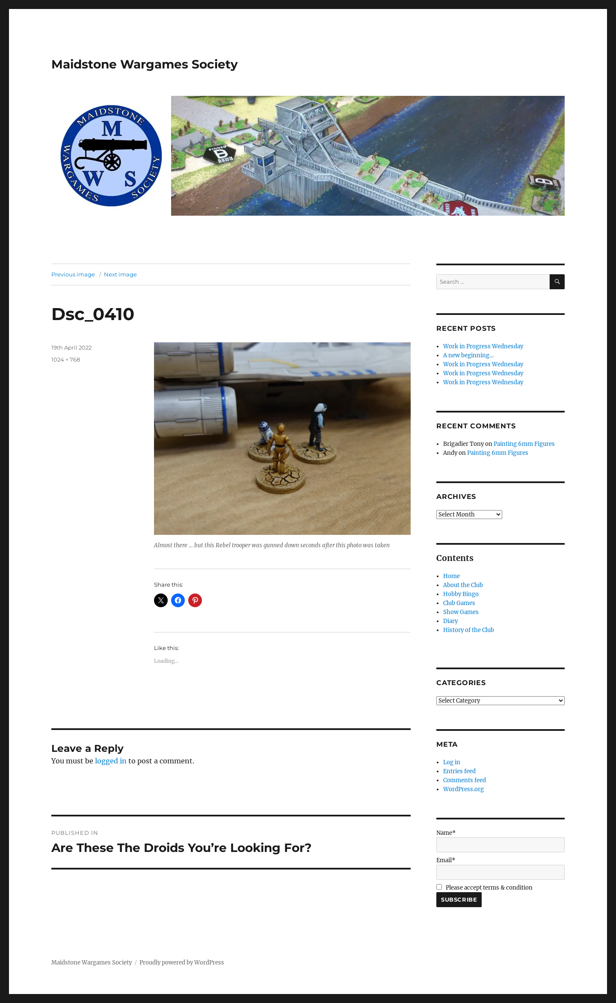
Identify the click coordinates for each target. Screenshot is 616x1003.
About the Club (463, 585)
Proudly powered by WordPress (181, 962)
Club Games (459, 603)
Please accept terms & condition (484, 887)
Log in (451, 762)
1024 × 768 (65, 359)
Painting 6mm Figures (524, 444)
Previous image (73, 274)
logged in (111, 761)
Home (451, 576)
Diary (450, 621)
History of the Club (468, 630)
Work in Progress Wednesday (483, 346)
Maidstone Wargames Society (144, 64)
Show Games (461, 612)
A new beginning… (468, 355)
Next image (120, 274)
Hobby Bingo (461, 594)
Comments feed (464, 780)
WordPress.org (463, 789)
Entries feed (459, 771)
